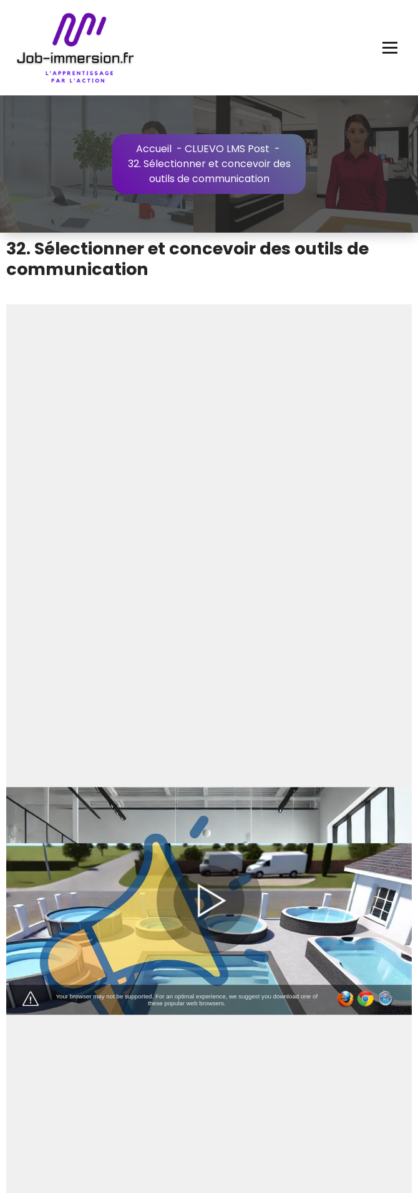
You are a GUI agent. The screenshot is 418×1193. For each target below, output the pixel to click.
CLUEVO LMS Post (227, 149)
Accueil (154, 149)
